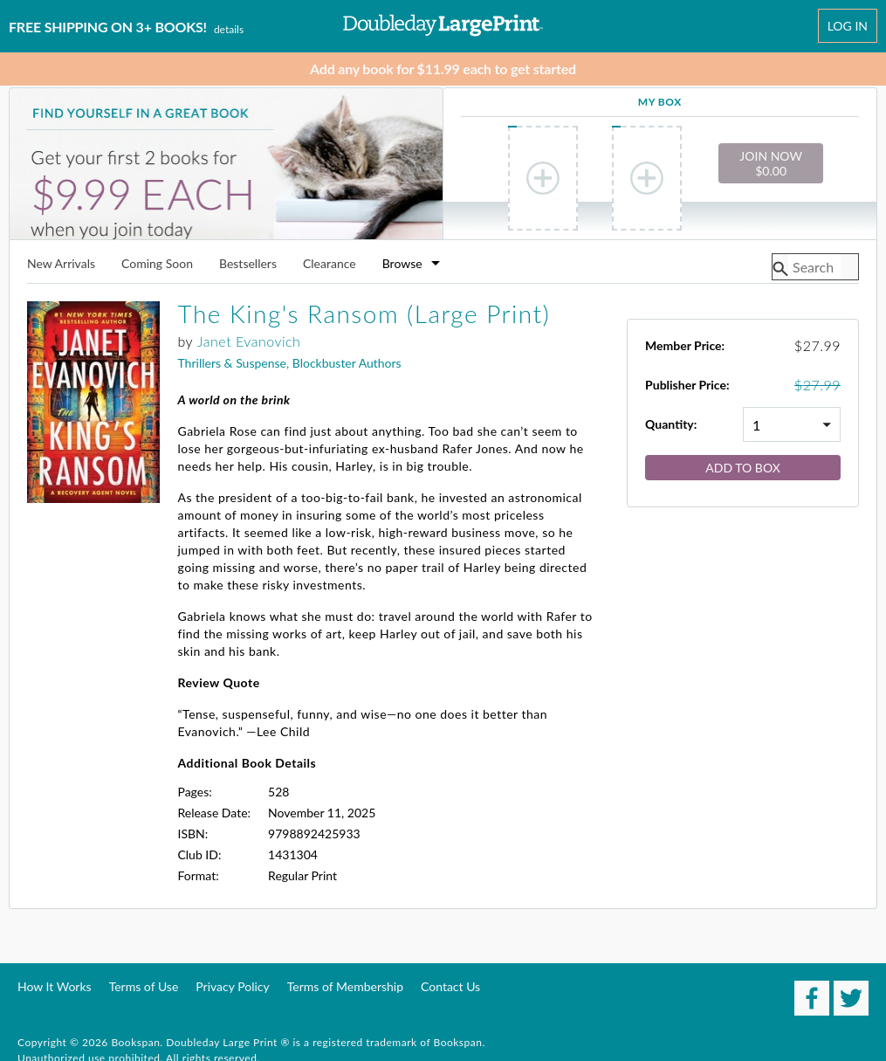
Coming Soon (157, 264)
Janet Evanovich (248, 341)
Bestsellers (248, 264)
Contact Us (450, 986)
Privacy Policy (232, 986)
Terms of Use (144, 986)
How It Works (54, 986)
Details (229, 29)
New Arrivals (61, 264)
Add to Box (742, 467)
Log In (848, 25)
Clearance (329, 264)
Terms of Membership (345, 986)
